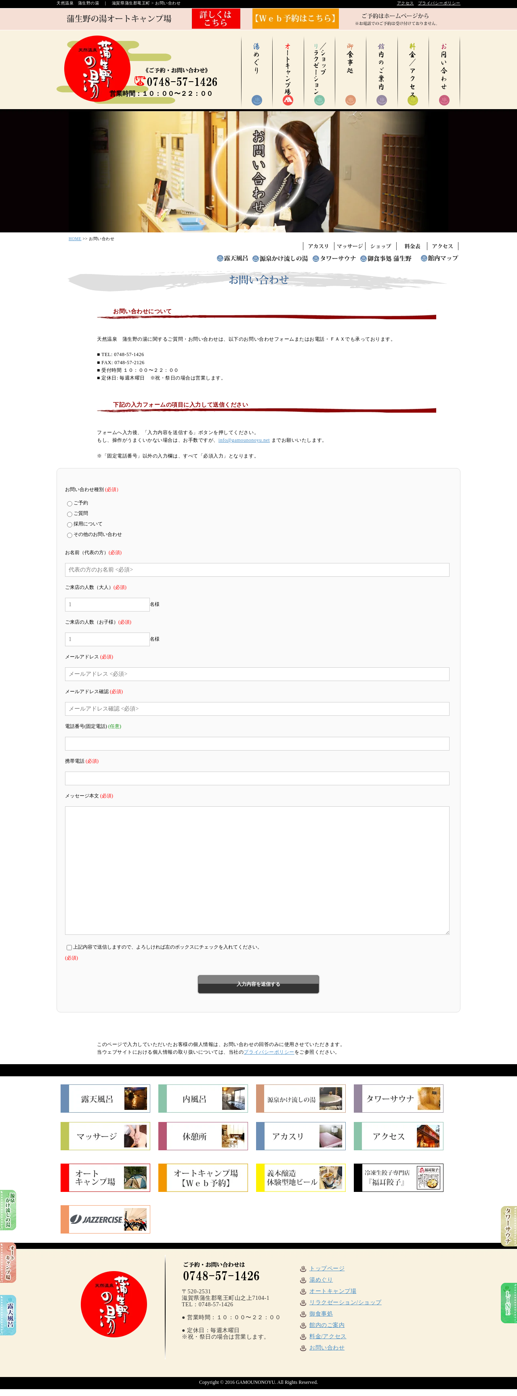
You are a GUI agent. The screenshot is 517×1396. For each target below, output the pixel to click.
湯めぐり (316, 1280)
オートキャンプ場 (327, 1291)
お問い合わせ (322, 1348)
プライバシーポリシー (439, 3)
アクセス (405, 3)
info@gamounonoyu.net (244, 440)
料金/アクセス (323, 1336)
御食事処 (316, 1314)
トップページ (322, 1268)
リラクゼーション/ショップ (340, 1302)
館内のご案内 (322, 1325)
